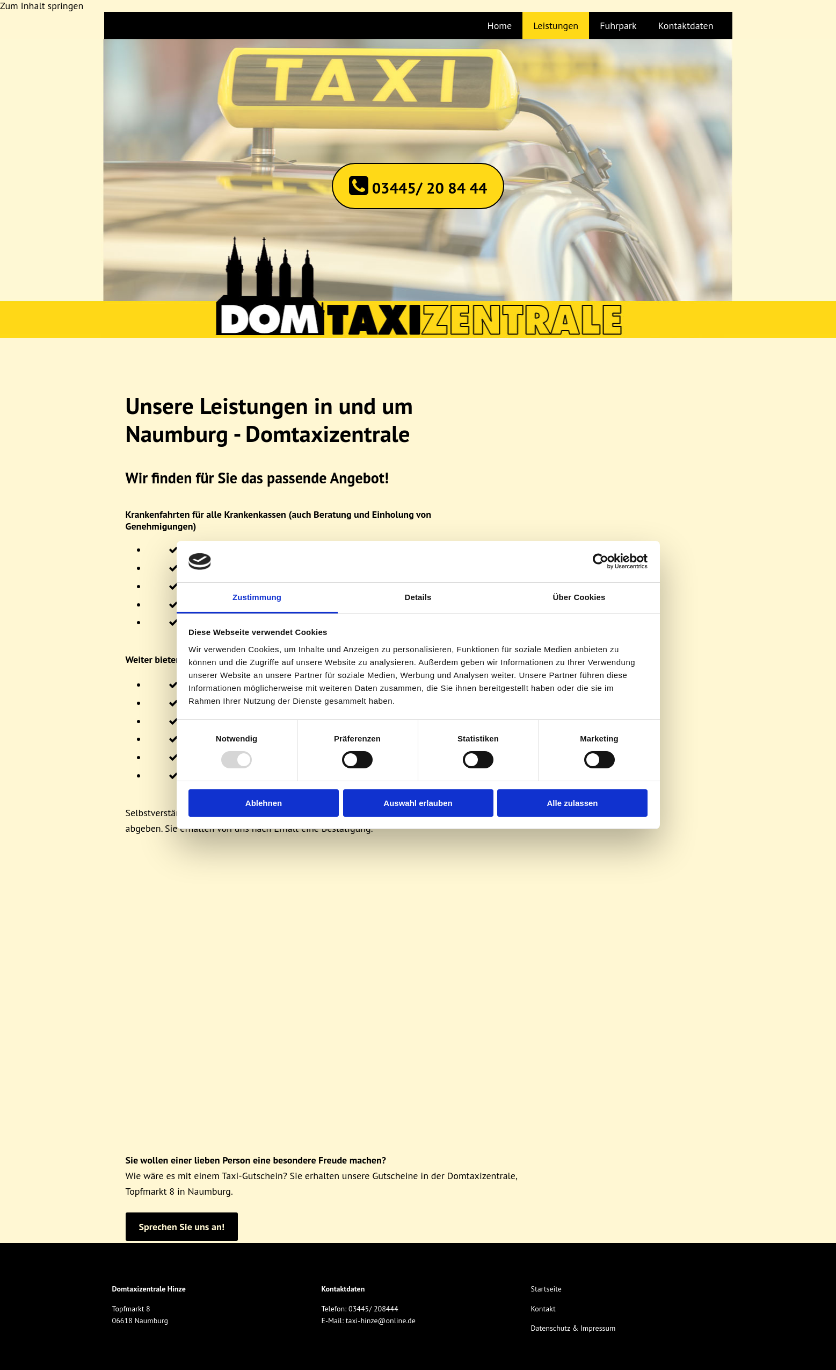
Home (500, 25)
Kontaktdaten (686, 25)
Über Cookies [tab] (579, 597)
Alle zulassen (572, 803)
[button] (418, 186)
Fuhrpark (618, 25)
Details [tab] (418, 597)
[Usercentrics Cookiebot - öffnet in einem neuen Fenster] (601, 561)
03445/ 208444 (373, 1309)
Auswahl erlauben (417, 803)
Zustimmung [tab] (256, 597)
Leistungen (555, 25)
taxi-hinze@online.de (381, 1320)
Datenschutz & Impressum (572, 1328)
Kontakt (542, 1309)
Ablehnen (263, 803)
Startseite (546, 1289)
